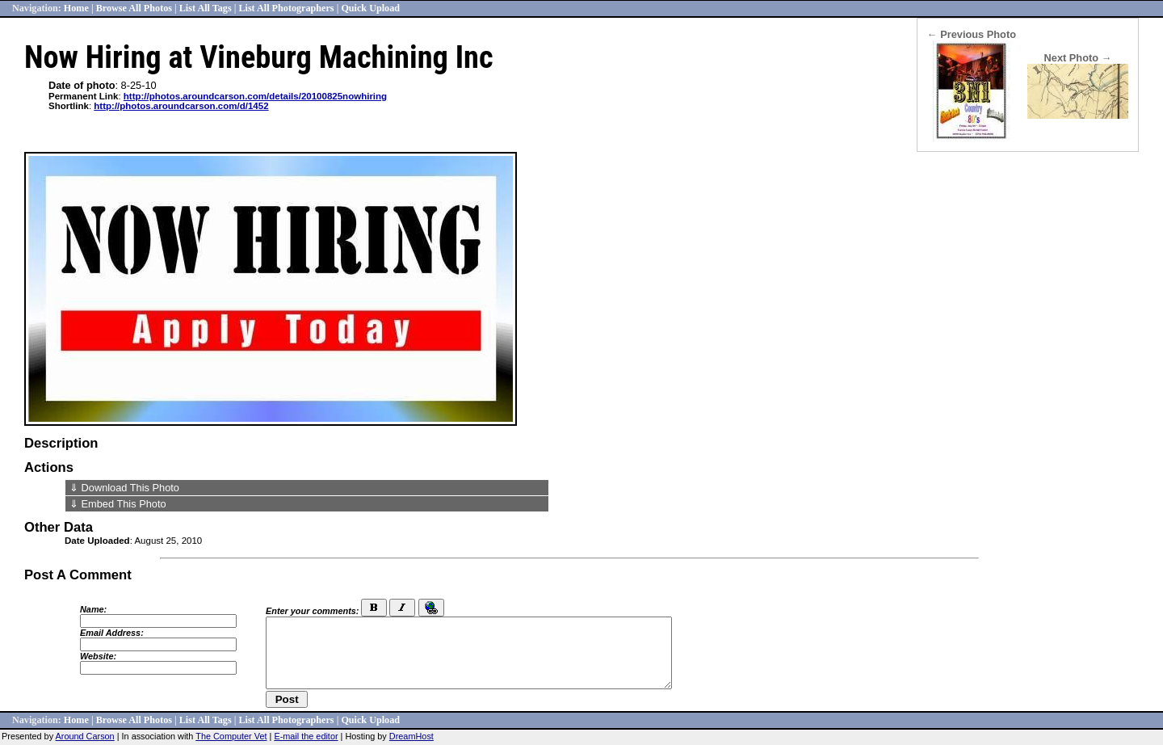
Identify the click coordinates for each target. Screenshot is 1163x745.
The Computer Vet (231, 736)
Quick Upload (370, 8)
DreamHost (411, 736)
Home (76, 8)
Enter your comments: (312, 611)
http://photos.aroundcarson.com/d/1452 (181, 106)
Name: (93, 609)
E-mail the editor (306, 736)
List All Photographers (286, 8)
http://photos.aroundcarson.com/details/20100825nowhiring (255, 96)
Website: (98, 656)
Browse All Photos (134, 8)
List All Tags (205, 8)
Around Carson (85, 736)
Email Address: (112, 633)
